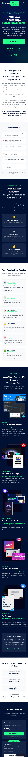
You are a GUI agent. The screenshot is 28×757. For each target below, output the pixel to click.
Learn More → (5, 438)
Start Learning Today (14, 733)
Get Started (14, 3)
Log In (23, 3)
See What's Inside (14, 41)
